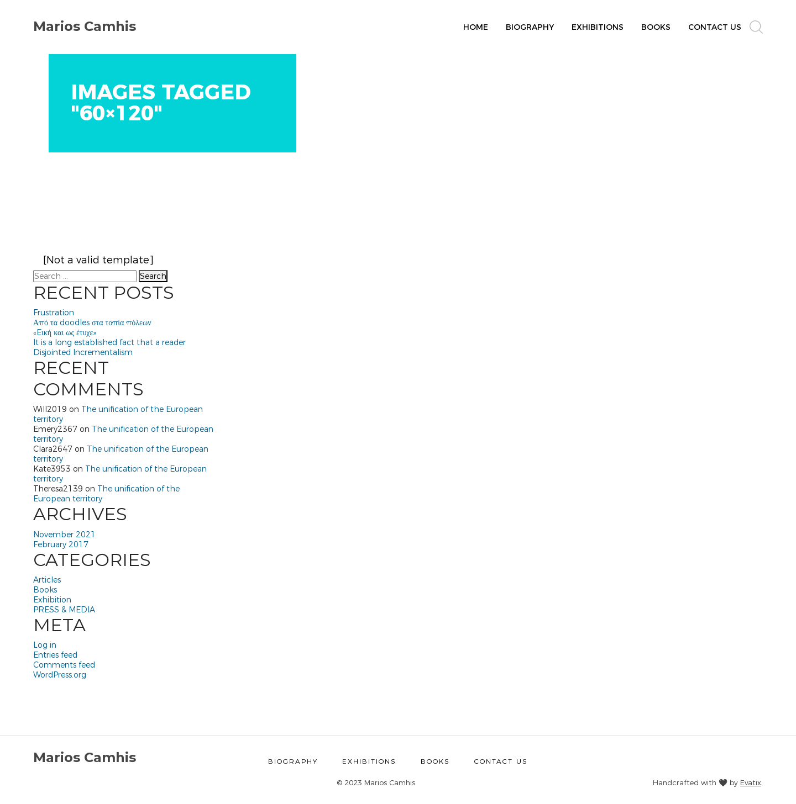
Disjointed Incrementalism (83, 352)
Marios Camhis (84, 26)
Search (153, 276)
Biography (530, 27)
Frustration (53, 313)
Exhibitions (598, 27)
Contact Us (714, 27)
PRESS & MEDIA (64, 610)
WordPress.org (59, 675)
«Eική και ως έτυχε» (64, 332)
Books (656, 27)
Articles (47, 580)
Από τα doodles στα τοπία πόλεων (92, 322)
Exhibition (52, 600)
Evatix (750, 782)
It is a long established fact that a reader (109, 342)
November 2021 (64, 534)
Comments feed (64, 665)
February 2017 (60, 544)
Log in (44, 645)
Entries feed (55, 655)
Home (475, 27)
